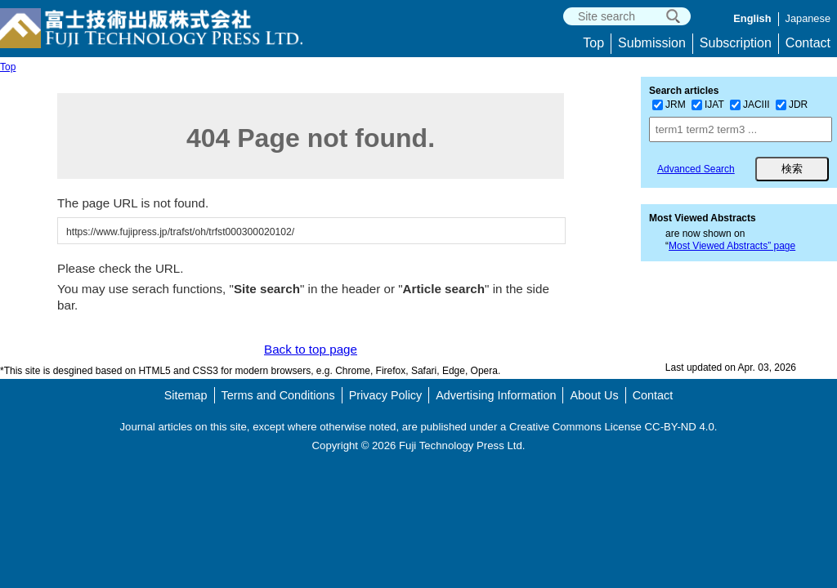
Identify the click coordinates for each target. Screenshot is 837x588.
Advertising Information (496, 395)
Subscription (736, 43)
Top (593, 43)
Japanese (808, 18)
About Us (594, 395)
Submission (652, 43)
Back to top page (310, 349)
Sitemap (186, 395)
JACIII (750, 104)
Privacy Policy (386, 395)
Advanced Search (696, 169)
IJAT (708, 104)
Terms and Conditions (278, 395)
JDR (792, 104)
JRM (669, 104)
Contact (808, 43)
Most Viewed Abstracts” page (732, 246)
